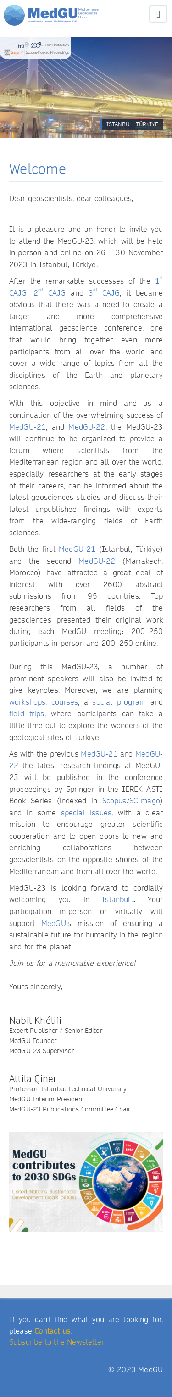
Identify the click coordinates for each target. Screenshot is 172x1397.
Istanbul (116, 899)
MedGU (53, 923)
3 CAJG (104, 293)
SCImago (144, 801)
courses (64, 702)
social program (119, 702)
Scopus (114, 801)
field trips (26, 713)
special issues (86, 813)
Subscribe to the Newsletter (56, 1342)
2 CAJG (49, 293)
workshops (27, 702)
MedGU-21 (27, 427)
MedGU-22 (86, 427)
